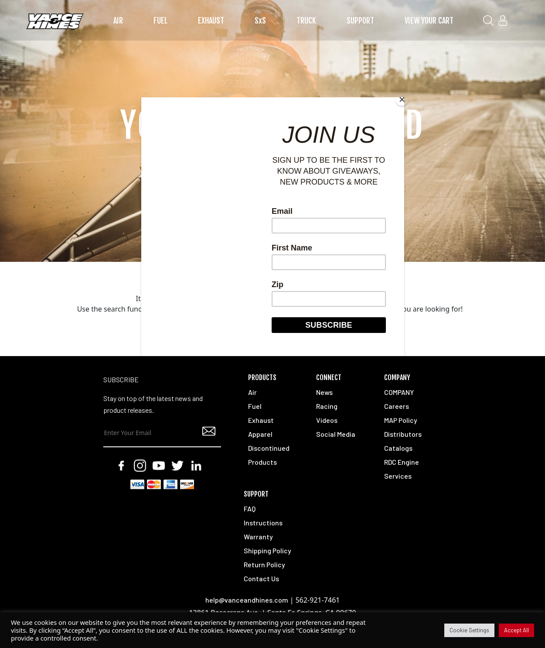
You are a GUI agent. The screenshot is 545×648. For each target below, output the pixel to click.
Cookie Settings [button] (469, 630)
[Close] (402, 99)
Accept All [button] (516, 630)
